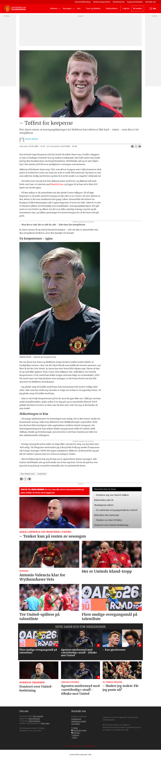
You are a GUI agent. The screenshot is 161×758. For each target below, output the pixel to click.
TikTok (74, 737)
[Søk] (151, 9)
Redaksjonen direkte (78, 721)
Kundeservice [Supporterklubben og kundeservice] (76, 719)
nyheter (42, 474)
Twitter (75, 728)
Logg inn (125, 8)
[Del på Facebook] (132, 146)
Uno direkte (75, 724)
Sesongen (67, 8)
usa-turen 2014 (28, 474)
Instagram (76, 733)
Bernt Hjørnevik (34, 718)
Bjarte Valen (45, 723)
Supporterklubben (135, 2)
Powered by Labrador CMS (80, 755)
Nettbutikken (111, 8)
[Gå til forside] (15, 8)
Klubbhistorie (119, 2)
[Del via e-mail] (139, 146)
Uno (78, 8)
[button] (137, 640)
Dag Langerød (38, 716)
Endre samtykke (89, 746)
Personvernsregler (73, 746)
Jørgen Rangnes (34, 721)
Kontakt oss (151, 2)
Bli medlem (137, 8)
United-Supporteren (101, 2)
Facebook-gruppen (79, 730)
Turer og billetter (93, 8)
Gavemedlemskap (82, 2)
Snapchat (75, 735)
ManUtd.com (57, 184)
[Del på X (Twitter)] (136, 146)
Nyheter (53, 8)
